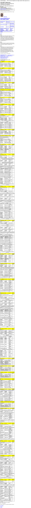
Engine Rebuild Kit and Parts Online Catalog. (5, 19)
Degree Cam (8, 26)
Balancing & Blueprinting (8, 22)
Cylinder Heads (12, 21)
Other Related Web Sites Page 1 (12, 24)
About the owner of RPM (7, 29)
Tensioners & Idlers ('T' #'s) (4, 56)
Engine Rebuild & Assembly (2, 22)
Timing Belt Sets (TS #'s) (3, 58)
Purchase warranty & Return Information (3, 29)
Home (1, 33)
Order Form (5, 16)
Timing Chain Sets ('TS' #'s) (4, 57)
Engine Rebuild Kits (3, 24)
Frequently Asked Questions (11, 29)
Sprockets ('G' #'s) (2, 55)
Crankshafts (2, 26)
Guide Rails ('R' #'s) (9, 55)
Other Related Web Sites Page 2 (12, 27)
